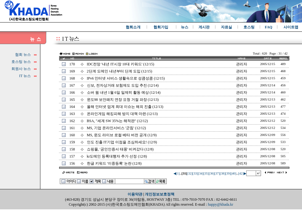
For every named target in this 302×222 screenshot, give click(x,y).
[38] (222, 173)
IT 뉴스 (25, 76)
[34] (200, 173)
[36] (211, 173)
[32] (190, 173)
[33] (195, 173)
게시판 (204, 27)
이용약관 (135, 194)
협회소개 (133, 27)
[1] (178, 173)
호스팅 (249, 27)
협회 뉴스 (23, 54)
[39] (228, 173)
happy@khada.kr (220, 204)
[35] (206, 173)
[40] (233, 173)
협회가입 (160, 27)
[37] (217, 173)
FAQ (268, 27)
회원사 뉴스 (21, 69)
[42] (241, 173)
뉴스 (184, 27)
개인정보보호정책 (159, 194)
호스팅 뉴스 (21, 62)
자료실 (226, 27)
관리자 (241, 64)
